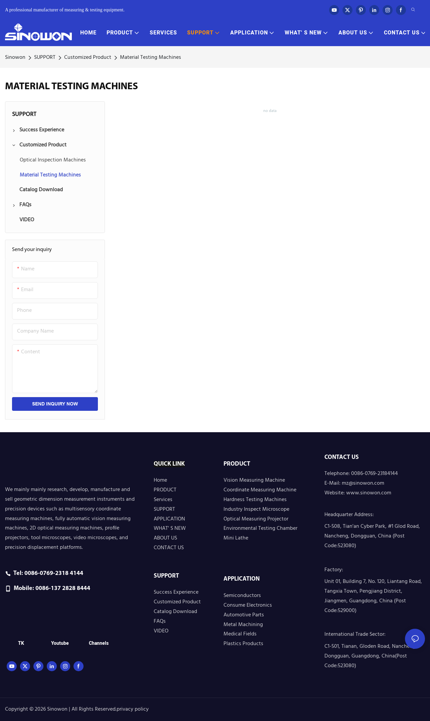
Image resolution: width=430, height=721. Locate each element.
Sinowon (15, 57)
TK (21, 643)
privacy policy (133, 709)
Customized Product (87, 57)
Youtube (60, 643)
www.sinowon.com (368, 493)
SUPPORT (44, 57)
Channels (99, 643)
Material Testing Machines (150, 57)
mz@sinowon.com (363, 483)
